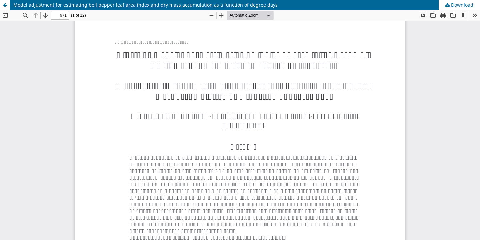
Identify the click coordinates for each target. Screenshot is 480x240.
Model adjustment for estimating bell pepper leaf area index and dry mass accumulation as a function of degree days (145, 5)
